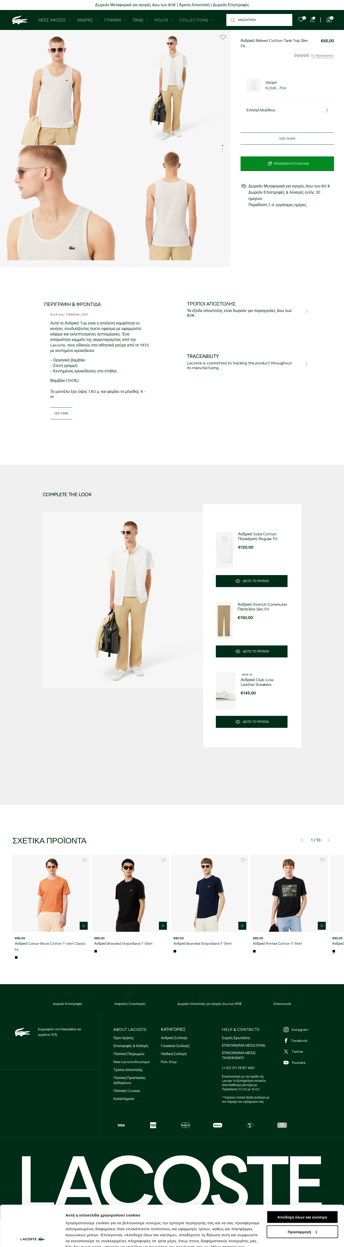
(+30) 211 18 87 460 (238, 1068)
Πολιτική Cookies (126, 1091)
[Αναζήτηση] (259, 20)
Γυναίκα (115, 20)
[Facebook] (308, 1041)
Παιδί (141, 20)
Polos (164, 20)
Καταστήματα (123, 1099)
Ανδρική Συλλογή (174, 1038)
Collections (197, 20)
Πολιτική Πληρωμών (128, 1054)
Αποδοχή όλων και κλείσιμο (302, 1176)
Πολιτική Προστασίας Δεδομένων (129, 1080)
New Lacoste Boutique (131, 1062)
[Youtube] (308, 1063)
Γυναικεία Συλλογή (175, 1046)
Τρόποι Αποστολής (128, 1070)
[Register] (312, 19)
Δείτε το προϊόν (252, 581)
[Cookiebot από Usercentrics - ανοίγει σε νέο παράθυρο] (32, 1237)
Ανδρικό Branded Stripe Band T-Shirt (123, 943)
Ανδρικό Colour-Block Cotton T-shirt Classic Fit (50, 946)
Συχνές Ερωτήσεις (236, 1038)
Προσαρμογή (302, 1191)
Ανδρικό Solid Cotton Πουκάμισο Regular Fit (258, 536)
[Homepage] (19, 20)
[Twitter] (308, 1052)
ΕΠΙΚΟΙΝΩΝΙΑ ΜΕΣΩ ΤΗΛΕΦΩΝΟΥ (239, 1055)
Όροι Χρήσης (123, 1038)
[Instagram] (308, 1030)
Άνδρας (87, 20)
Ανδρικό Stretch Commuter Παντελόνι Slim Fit (262, 607)
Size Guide (287, 138)
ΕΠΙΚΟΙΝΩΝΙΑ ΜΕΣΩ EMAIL (244, 1045)
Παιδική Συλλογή (174, 1054)
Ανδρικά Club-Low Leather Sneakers (257, 682)
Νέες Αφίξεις (54, 20)
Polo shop (169, 1062)
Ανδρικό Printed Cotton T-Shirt (277, 943)
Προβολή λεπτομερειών (86, 1237)
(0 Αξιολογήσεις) (322, 55)
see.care (61, 413)
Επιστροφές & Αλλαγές (130, 1046)
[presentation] (302, 840)
